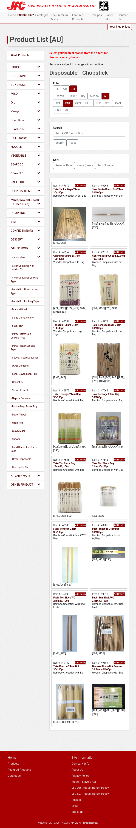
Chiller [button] (72, 96)
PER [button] (98, 103)
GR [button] (65, 88)
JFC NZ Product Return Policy (90, 793)
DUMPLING (25, 213)
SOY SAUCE (25, 85)
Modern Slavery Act (84, 781)
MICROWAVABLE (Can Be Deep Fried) (25, 202)
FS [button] (57, 88)
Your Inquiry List (119, 26)
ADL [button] (58, 103)
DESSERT (25, 239)
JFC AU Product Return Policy (90, 787)
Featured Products (77, 17)
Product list (24, 14)
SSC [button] (58, 110)
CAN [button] (118, 103)
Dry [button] (83, 96)
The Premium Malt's (59, 17)
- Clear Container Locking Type (24, 279)
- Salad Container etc (22, 317)
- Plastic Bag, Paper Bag (24, 406)
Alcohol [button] (95, 96)
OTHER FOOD (25, 248)
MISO (25, 93)
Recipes (97, 15)
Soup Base (25, 120)
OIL (25, 102)
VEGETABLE (25, 155)
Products (13, 763)
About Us (77, 769)
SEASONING (25, 129)
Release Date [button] (63, 165)
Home (12, 15)
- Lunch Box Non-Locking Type (24, 291)
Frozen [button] (59, 96)
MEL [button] (88, 103)
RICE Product (25, 138)
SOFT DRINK (25, 76)
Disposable (25, 257)
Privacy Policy (80, 775)
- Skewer (15, 439)
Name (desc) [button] (84, 165)
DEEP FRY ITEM (25, 191)
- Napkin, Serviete (20, 398)
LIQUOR (25, 67)
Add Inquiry (80, 185)
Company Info (80, 763)
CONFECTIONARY (25, 230)
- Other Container (20, 365)
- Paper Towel (18, 414)
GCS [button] (78, 103)
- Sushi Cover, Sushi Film (24, 374)
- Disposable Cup (20, 467)
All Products (20, 55)
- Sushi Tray (17, 325)
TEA (25, 222)
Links (75, 805)
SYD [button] (108, 103)
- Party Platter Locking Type (23, 347)
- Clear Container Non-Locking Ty (23, 267)
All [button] (73, 88)
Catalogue (41, 15)
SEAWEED (25, 173)
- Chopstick (17, 382)
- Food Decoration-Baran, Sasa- (24, 449)
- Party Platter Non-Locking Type (21, 336)
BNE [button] (68, 103)
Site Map (77, 811)
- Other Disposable (21, 459)
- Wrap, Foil (17, 422)
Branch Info (109, 17)
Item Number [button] (105, 165)
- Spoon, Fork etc (20, 390)
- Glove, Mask (18, 430)
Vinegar (25, 111)
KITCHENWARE (25, 475)
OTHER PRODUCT (25, 484)
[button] (59, 142)
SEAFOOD (25, 164)
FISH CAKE (25, 182)
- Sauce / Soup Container (24, 357)
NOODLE (25, 146)
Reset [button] (72, 142)
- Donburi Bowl (19, 309)
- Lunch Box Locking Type (25, 301)
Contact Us (123, 17)
